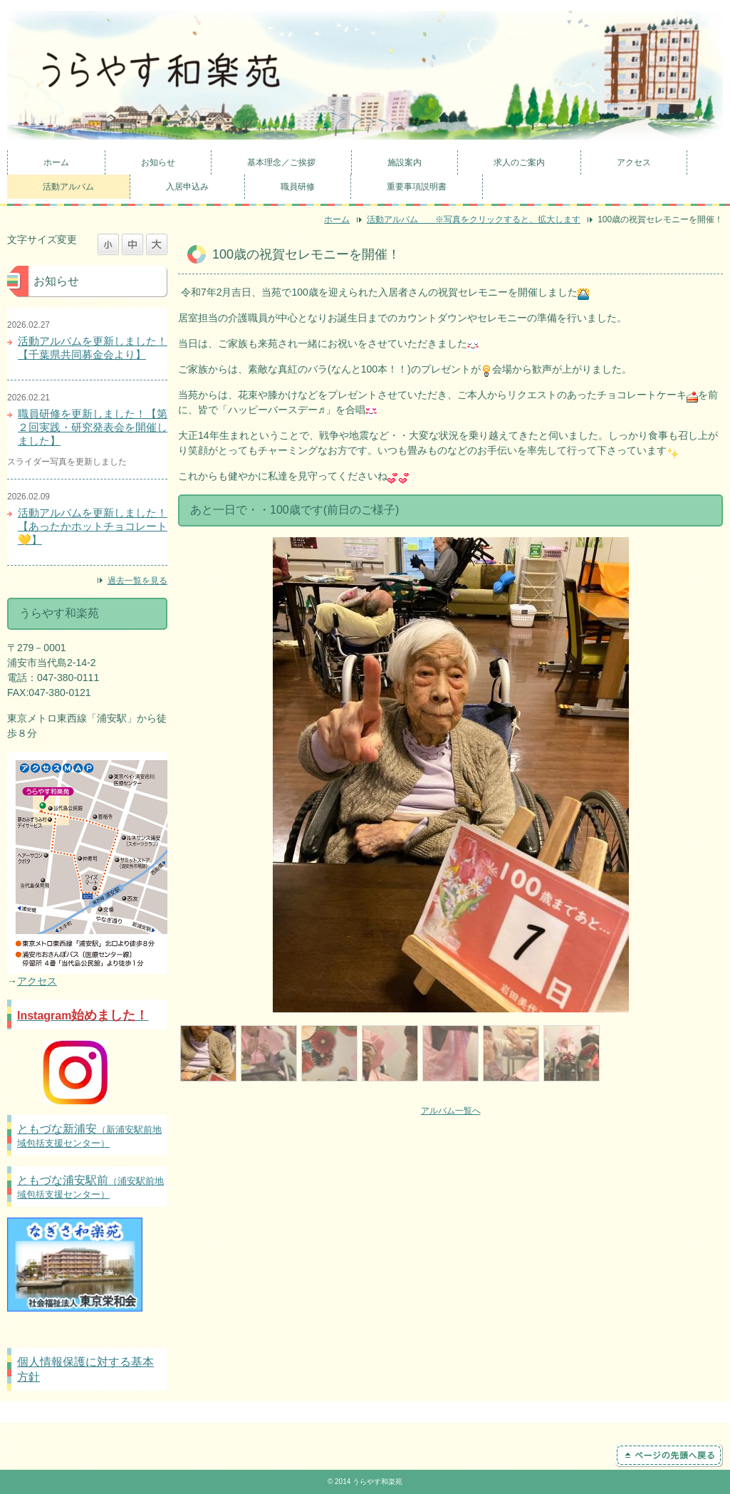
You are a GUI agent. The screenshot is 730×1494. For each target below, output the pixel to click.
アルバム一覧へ (451, 1111)
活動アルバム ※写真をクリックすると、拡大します (473, 219)
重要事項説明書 (417, 187)
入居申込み (187, 187)
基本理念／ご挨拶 (281, 162)
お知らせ (158, 162)
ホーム (56, 162)
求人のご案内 (519, 162)
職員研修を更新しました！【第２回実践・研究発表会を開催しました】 (92, 427)
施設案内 (404, 162)
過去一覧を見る (137, 581)
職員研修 (298, 187)
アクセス (634, 162)
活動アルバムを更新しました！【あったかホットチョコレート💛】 (92, 526)
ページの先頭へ (669, 1455)
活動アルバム (68, 187)
